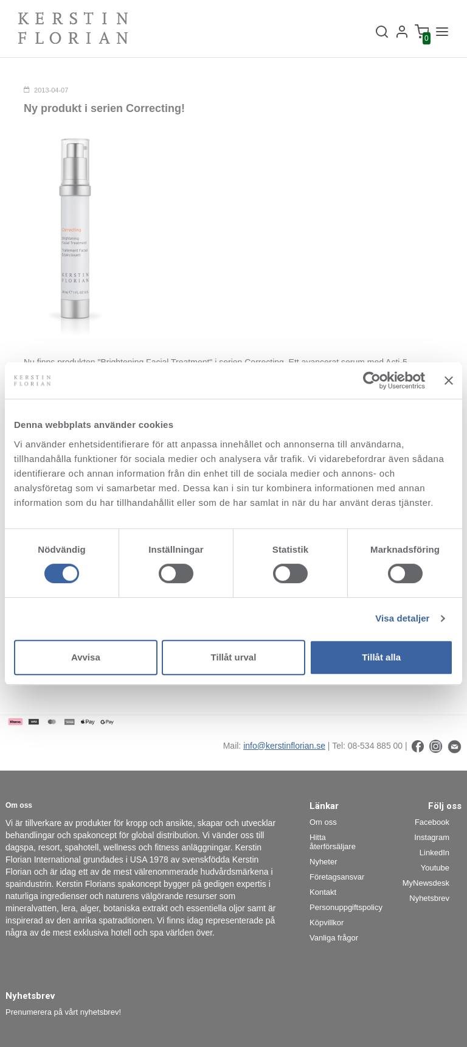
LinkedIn (434, 852)
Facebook (432, 822)
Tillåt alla (381, 657)
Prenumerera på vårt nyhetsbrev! (63, 1012)
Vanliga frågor (334, 937)
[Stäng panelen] (449, 380)
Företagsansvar (337, 876)
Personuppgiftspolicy (341, 907)
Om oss (323, 822)
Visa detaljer (402, 618)
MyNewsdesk (426, 883)
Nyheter (323, 861)
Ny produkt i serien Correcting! (104, 108)
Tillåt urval (234, 657)
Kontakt (323, 892)
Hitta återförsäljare (333, 842)
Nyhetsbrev (429, 898)
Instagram (431, 837)
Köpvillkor (327, 922)
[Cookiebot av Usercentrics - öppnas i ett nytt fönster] (372, 380)
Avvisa (85, 657)
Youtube (435, 867)
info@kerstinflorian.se (284, 746)
